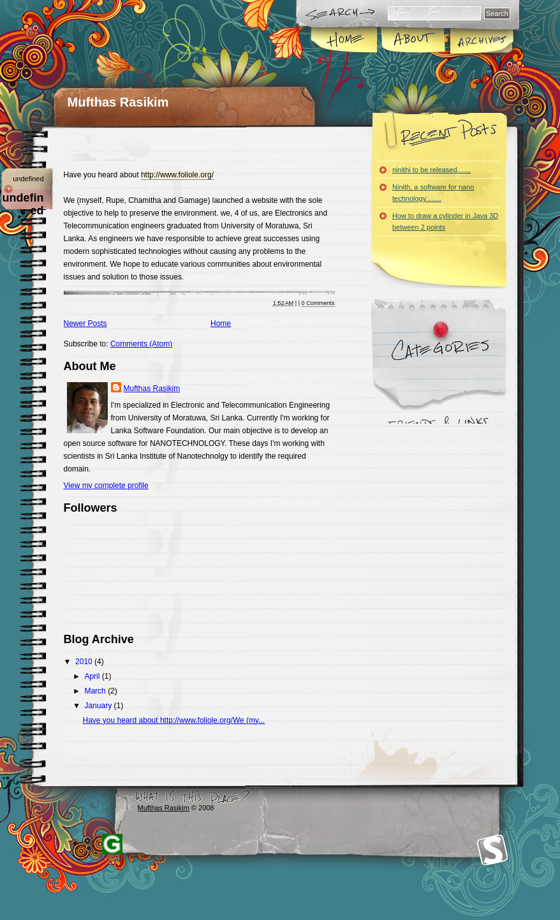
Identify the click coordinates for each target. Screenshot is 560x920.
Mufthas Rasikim (118, 102)
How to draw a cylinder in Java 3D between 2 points (445, 221)
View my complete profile (106, 485)
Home (345, 40)
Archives (481, 40)
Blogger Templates (112, 844)
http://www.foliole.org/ (177, 174)
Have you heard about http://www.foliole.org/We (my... (173, 720)
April (92, 676)
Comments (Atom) (141, 343)
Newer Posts (85, 323)
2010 (84, 661)
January (99, 705)
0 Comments (318, 303)
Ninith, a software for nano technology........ (433, 192)
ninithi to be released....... (431, 170)
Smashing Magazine (492, 850)
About (413, 40)
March (96, 690)
